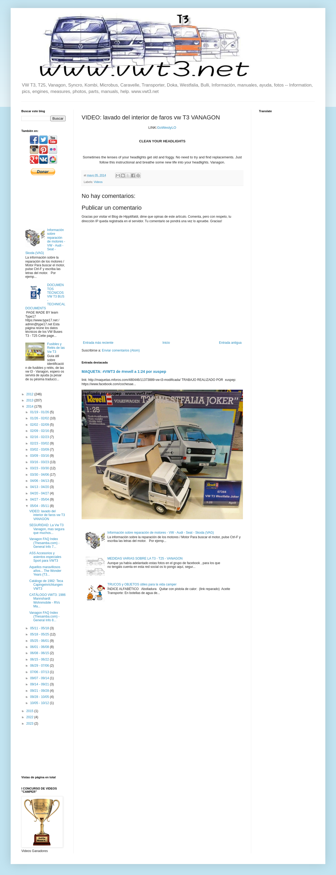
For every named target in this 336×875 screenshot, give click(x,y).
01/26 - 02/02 (40, 418)
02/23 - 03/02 (40, 443)
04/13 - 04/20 (40, 487)
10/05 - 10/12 (40, 703)
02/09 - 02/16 (40, 431)
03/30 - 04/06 (40, 474)
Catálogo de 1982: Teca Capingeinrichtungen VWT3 (46, 585)
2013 (30, 400)
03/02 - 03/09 (40, 449)
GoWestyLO (166, 128)
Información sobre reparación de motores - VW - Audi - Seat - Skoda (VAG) (160, 532)
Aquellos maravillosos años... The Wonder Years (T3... (45, 571)
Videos (98, 181)
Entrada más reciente (98, 343)
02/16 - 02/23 (40, 437)
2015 (30, 711)
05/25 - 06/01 (40, 641)
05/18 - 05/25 (40, 634)
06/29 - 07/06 (40, 665)
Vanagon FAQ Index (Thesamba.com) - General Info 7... (44, 543)
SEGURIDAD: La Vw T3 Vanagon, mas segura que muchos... (47, 529)
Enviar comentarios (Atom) (121, 350)
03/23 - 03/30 (40, 468)
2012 (30, 394)
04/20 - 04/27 (40, 493)
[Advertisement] (43, 201)
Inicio (166, 343)
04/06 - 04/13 (40, 481)
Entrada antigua (230, 343)
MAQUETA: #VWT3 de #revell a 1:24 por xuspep (124, 371)
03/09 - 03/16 (40, 456)
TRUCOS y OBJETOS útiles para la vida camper (142, 584)
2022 (30, 717)
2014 (30, 406)
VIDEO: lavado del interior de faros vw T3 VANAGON (47, 515)
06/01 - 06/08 (40, 647)
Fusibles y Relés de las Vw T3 (56, 348)
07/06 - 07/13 (40, 672)
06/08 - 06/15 (40, 653)
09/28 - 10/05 (40, 697)
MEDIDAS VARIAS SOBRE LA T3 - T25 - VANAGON (145, 558)
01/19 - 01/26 (40, 412)
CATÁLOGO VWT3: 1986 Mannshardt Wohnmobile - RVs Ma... (47, 600)
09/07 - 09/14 (40, 678)
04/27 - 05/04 (40, 499)
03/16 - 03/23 (40, 462)
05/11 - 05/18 (40, 628)
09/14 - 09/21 (40, 684)
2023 (30, 723)
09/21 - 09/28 (40, 691)
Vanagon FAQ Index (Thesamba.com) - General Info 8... (44, 616)
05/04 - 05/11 (40, 506)
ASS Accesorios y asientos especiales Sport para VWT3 (45, 557)
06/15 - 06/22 (40, 659)
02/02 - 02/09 (40, 425)
